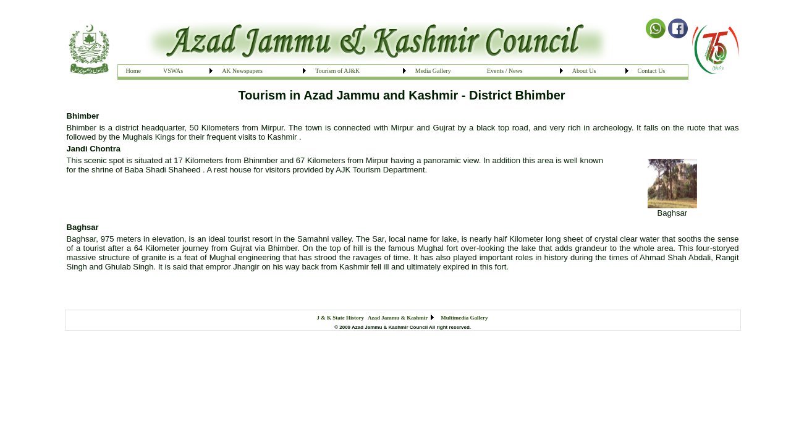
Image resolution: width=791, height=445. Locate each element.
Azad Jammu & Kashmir (398, 318)
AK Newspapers (242, 70)
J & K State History (341, 318)
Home (133, 70)
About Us (584, 70)
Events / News (505, 70)
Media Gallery (433, 70)
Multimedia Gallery (464, 318)
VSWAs (173, 70)
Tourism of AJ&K (337, 70)
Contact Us (652, 70)
